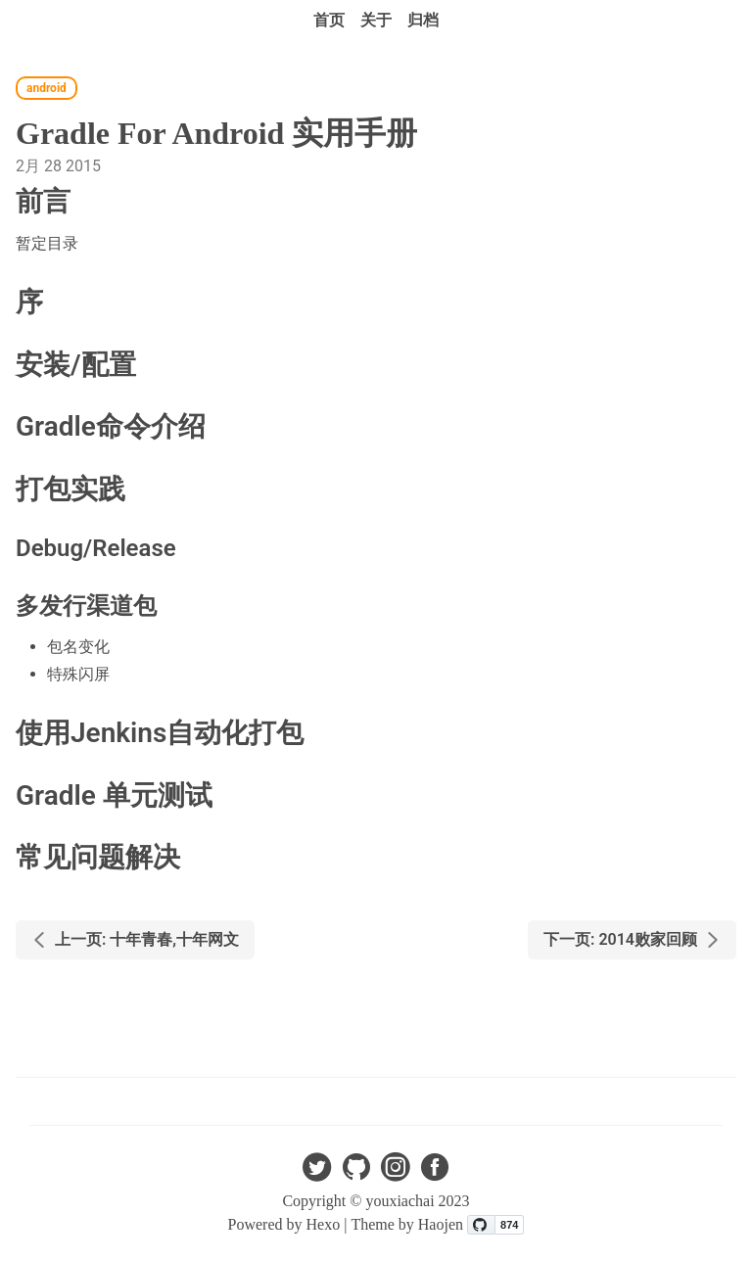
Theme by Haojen (409, 1224)
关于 (376, 20)
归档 (423, 20)
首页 (329, 20)
